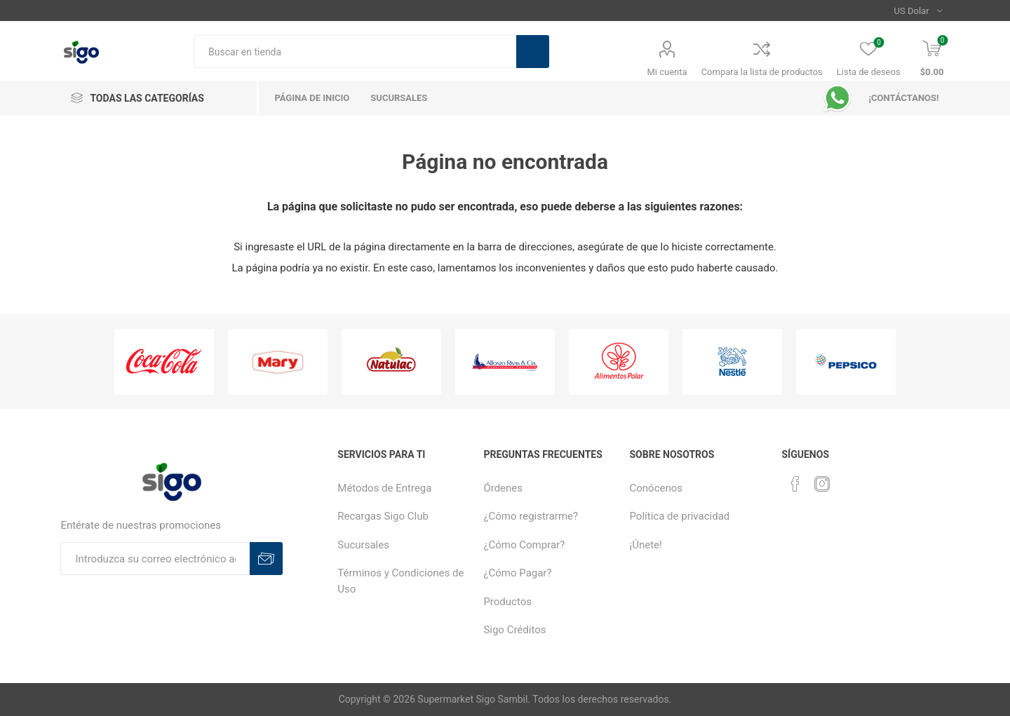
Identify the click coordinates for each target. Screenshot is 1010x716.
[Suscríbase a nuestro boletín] (155, 558)
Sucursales (363, 545)
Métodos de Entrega (384, 488)
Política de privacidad (680, 516)
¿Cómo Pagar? (517, 573)
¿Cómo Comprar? (524, 545)
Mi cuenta (667, 72)
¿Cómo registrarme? (530, 516)
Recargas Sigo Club (383, 516)
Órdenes (503, 488)
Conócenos (656, 488)
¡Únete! (646, 545)
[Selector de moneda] (918, 10)
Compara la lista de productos (762, 72)
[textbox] (355, 51)
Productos (507, 601)
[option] (164, 362)
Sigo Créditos (514, 629)
